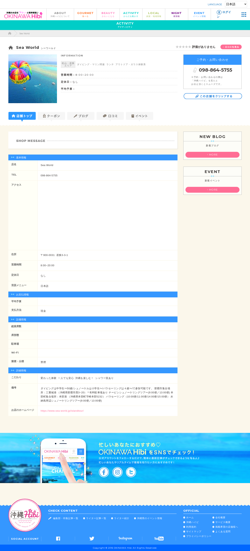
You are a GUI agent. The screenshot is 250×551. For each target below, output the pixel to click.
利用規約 (191, 526)
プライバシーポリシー (199, 536)
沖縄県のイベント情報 (149, 518)
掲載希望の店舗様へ (226, 526)
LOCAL (153, 14)
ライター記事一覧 (96, 518)
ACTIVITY (131, 14)
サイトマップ (193, 531)
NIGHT (176, 14)
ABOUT (60, 14)
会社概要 (220, 517)
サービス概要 (223, 522)
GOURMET (85, 14)
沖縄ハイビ (192, 522)
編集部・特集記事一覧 (65, 518)
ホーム (190, 517)
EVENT (199, 14)
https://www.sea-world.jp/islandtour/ (62, 410)
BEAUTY (108, 14)
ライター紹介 (121, 518)
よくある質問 (223, 531)
